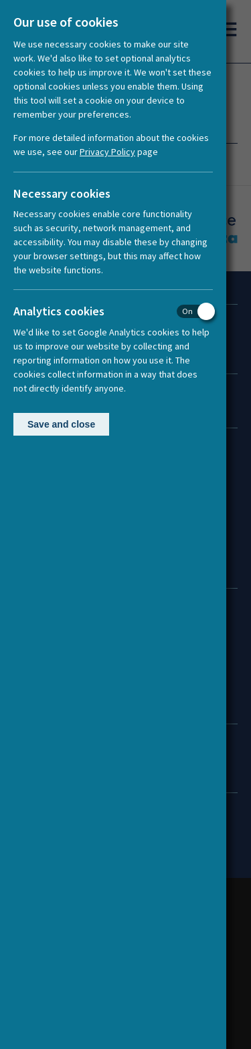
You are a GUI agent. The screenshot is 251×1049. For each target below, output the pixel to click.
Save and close (61, 424)
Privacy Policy (107, 152)
